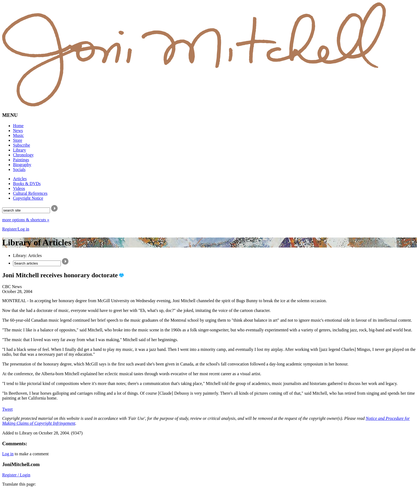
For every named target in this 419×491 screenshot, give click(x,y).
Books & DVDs (27, 183)
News (18, 130)
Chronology (23, 155)
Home (18, 125)
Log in (8, 454)
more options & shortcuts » (25, 220)
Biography (22, 164)
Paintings (21, 159)
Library (19, 150)
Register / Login (16, 475)
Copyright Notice (28, 198)
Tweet (7, 409)
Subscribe (21, 145)
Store (17, 140)
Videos (19, 188)
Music (18, 135)
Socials (19, 169)
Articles (20, 178)
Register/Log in (15, 229)
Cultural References (30, 193)
